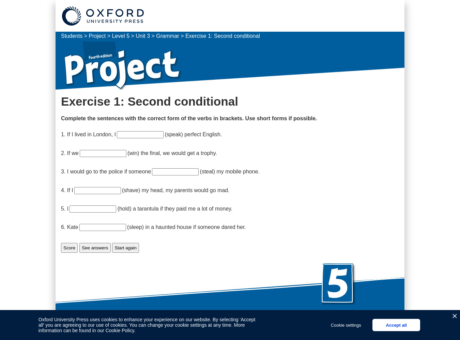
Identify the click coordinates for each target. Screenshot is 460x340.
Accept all (396, 325)
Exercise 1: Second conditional (222, 36)
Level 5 (120, 36)
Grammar (167, 36)
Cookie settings (346, 325)
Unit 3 (143, 36)
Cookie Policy (120, 330)
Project (98, 36)
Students (71, 36)
